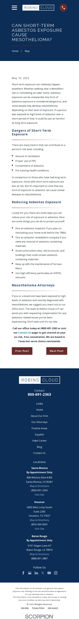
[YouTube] (49, 573)
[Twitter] (42, 573)
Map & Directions (39, 486)
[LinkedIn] (36, 573)
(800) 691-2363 (39, 490)
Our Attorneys (39, 422)
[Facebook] (23, 573)
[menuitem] (25, 608)
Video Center (39, 440)
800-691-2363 (39, 394)
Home (39, 409)
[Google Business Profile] (29, 573)
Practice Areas (39, 428)
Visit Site (39, 494)
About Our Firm (39, 416)
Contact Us (39, 453)
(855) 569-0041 (39, 524)
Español (39, 434)
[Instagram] (55, 573)
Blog (39, 447)
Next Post (57, 351)
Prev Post (22, 351)
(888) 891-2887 (39, 558)
